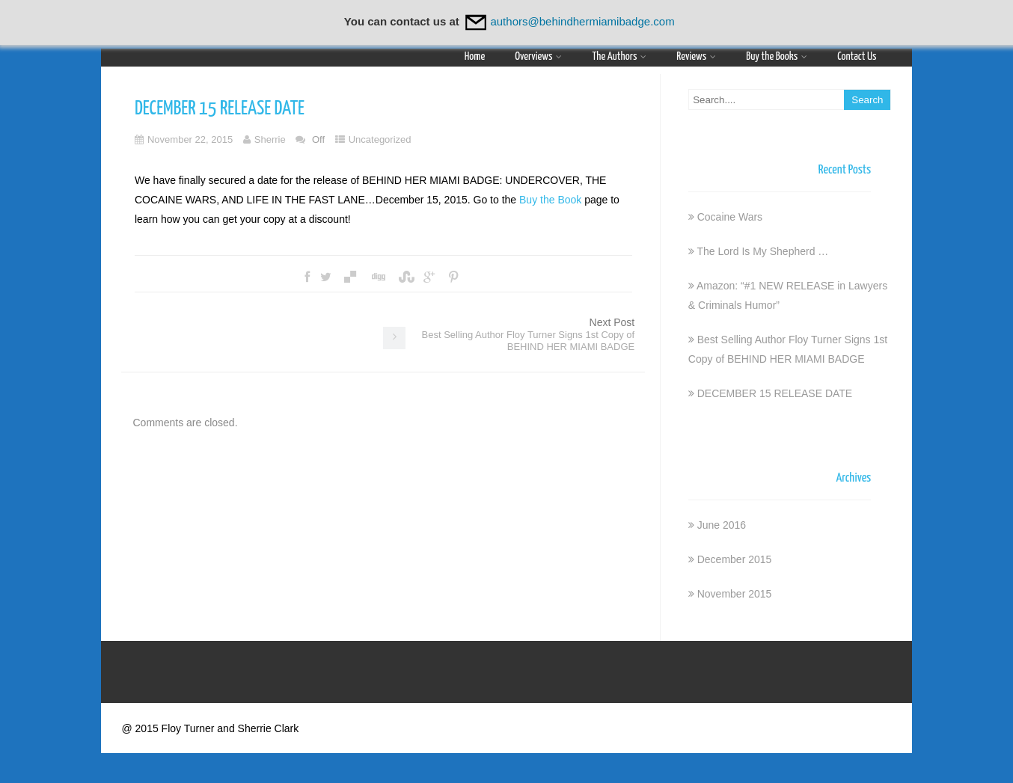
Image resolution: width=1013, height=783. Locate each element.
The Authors (619, 56)
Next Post (528, 334)
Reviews (696, 56)
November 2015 (734, 594)
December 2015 (734, 559)
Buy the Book (550, 200)
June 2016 (721, 525)
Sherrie (270, 139)
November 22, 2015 (190, 139)
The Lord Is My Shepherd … (762, 251)
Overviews (538, 56)
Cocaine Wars (729, 217)
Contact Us (856, 56)
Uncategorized (380, 139)
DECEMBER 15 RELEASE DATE (774, 393)
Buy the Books (776, 56)
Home (475, 56)
